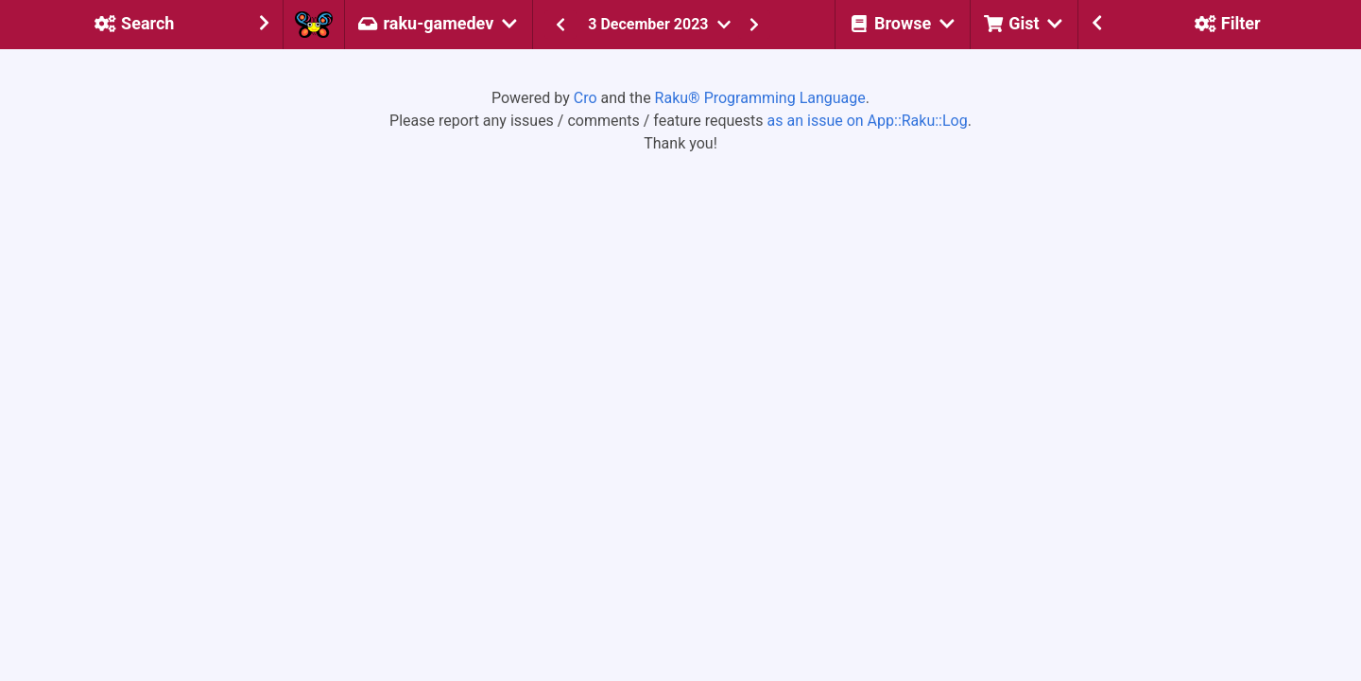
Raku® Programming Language (760, 98)
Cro (585, 98)
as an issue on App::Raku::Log (867, 121)
